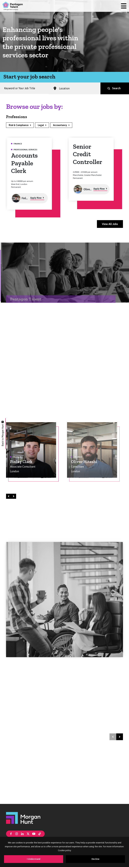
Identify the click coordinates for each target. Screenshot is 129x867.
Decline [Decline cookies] (95, 859)
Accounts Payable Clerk (24, 163)
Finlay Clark (21, 461)
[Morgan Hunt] (23, 817)
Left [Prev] (9, 496)
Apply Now (35, 198)
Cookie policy (64, 850)
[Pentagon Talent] (13, 6)
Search (116, 88)
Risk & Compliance (19, 125)
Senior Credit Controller (87, 154)
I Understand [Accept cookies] (33, 859)
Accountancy (60, 125)
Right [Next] (14, 496)
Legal (41, 125)
